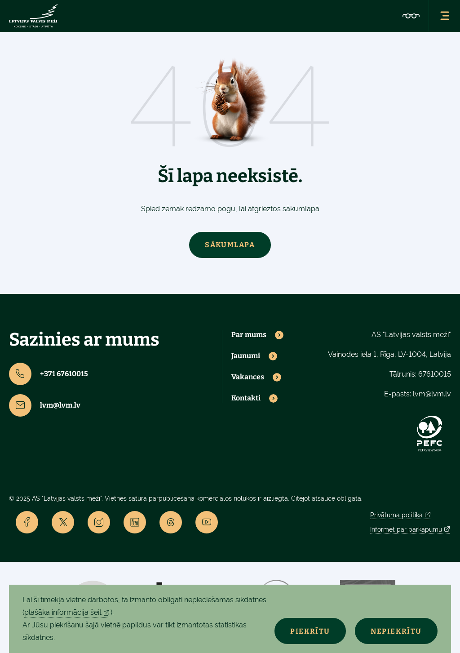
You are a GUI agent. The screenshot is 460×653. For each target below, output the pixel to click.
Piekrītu (310, 631)
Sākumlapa (230, 244)
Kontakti (246, 398)
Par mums (248, 334)
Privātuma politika (396, 515)
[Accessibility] (411, 15)
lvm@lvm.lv (44, 405)
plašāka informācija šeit (63, 612)
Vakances (247, 377)
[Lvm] (33, 15)
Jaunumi (245, 356)
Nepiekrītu (396, 631)
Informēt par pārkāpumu (406, 529)
